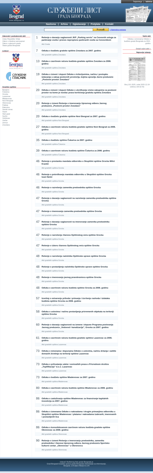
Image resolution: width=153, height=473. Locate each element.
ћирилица (137, 1)
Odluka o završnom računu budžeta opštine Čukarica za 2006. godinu (76, 150)
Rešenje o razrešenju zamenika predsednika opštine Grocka (71, 187)
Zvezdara (6, 125)
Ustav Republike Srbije (11, 39)
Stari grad (6, 114)
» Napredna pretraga (118, 30)
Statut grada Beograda (11, 45)
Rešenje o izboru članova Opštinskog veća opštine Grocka (70, 245)
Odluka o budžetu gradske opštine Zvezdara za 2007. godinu (71, 50)
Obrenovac (6, 103)
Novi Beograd (7, 101)
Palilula (5, 105)
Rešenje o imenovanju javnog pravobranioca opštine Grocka (71, 277)
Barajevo (5, 90)
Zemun (5, 123)
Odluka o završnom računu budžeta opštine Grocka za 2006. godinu (75, 288)
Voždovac (6, 118)
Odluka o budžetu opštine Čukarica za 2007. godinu (67, 140)
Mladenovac (7, 99)
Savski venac (7, 109)
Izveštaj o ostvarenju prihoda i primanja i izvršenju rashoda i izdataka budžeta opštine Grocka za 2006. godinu (76, 299)
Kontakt (109, 24)
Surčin (4, 116)
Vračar (4, 120)
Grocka (5, 94)
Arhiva (64, 24)
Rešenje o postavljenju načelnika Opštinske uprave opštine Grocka (75, 267)
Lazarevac (6, 96)
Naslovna (51, 24)
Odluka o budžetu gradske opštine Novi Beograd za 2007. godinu (74, 116)
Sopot (4, 112)
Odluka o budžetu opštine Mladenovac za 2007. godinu (68, 377)
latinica (149, 1)
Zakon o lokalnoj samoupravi (13, 41)
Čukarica (5, 92)
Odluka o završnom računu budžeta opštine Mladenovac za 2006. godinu (77, 388)
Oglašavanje (79, 24)
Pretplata (95, 24)
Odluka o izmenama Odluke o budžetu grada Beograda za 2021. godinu (137, 41)
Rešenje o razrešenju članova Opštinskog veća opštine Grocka (72, 235)
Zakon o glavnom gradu (11, 43)
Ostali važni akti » (143, 49)
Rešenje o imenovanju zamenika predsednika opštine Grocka (72, 211)
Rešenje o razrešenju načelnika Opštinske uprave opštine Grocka (74, 256)
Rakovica (6, 107)
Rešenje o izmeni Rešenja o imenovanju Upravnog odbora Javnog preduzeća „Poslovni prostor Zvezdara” (74, 104)
